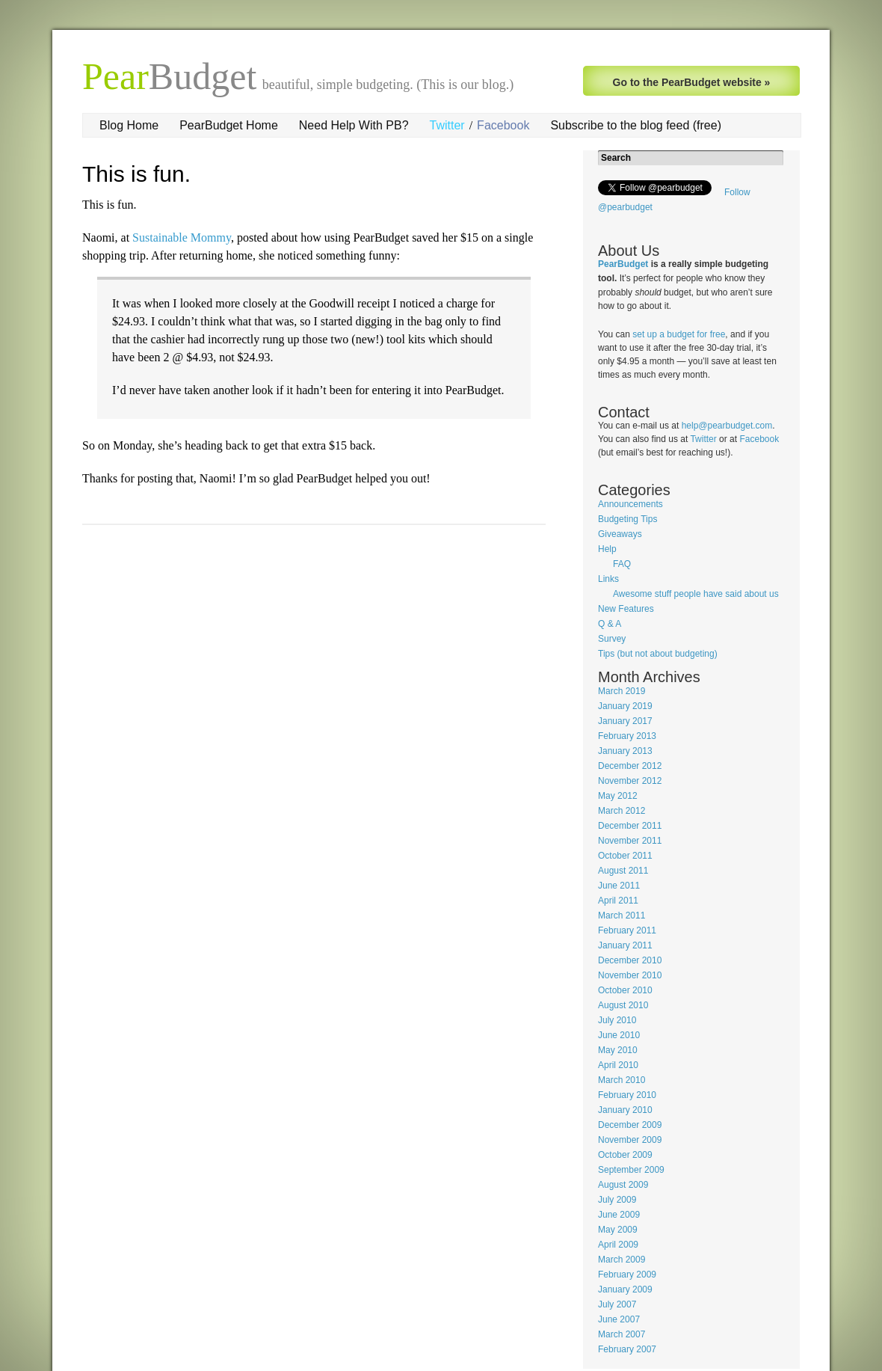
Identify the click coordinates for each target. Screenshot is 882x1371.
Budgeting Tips (627, 519)
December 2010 (630, 960)
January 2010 (625, 1110)
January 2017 (625, 721)
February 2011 (627, 930)
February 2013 (627, 736)
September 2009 (631, 1170)
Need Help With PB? (354, 125)
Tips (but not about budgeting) (658, 653)
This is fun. (136, 174)
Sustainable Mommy (181, 237)
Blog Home (128, 125)
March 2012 (621, 811)
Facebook (503, 125)
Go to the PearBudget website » (692, 82)
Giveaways (620, 534)
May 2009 (618, 1229)
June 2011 (619, 885)
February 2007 (627, 1349)
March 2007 (621, 1334)
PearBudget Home (228, 125)
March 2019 (621, 691)
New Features (626, 609)
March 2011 (621, 915)
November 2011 (630, 840)
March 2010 (621, 1080)
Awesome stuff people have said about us (696, 594)
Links (608, 579)
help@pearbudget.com (727, 425)
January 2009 (625, 1289)
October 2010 (625, 990)
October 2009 (625, 1155)
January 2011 (625, 945)
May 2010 (618, 1050)
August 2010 (623, 1005)
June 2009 (619, 1214)
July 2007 (617, 1304)
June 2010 (619, 1035)
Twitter (447, 125)
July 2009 (617, 1199)
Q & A (609, 624)
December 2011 (630, 826)
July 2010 (617, 1020)
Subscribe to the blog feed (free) (635, 125)
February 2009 (627, 1274)
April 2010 (618, 1065)
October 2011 (625, 855)
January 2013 (625, 751)
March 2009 (621, 1259)
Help (607, 549)
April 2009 (618, 1244)
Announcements (630, 504)
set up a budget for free (678, 334)
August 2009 (623, 1185)
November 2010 (630, 975)
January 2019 (625, 706)
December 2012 (630, 766)
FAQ (622, 564)
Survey (612, 639)
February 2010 (627, 1095)
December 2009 (630, 1125)
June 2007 (619, 1319)
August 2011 (623, 870)
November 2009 (630, 1140)
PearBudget (623, 264)
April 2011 (618, 900)
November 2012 (630, 781)
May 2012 (618, 796)
